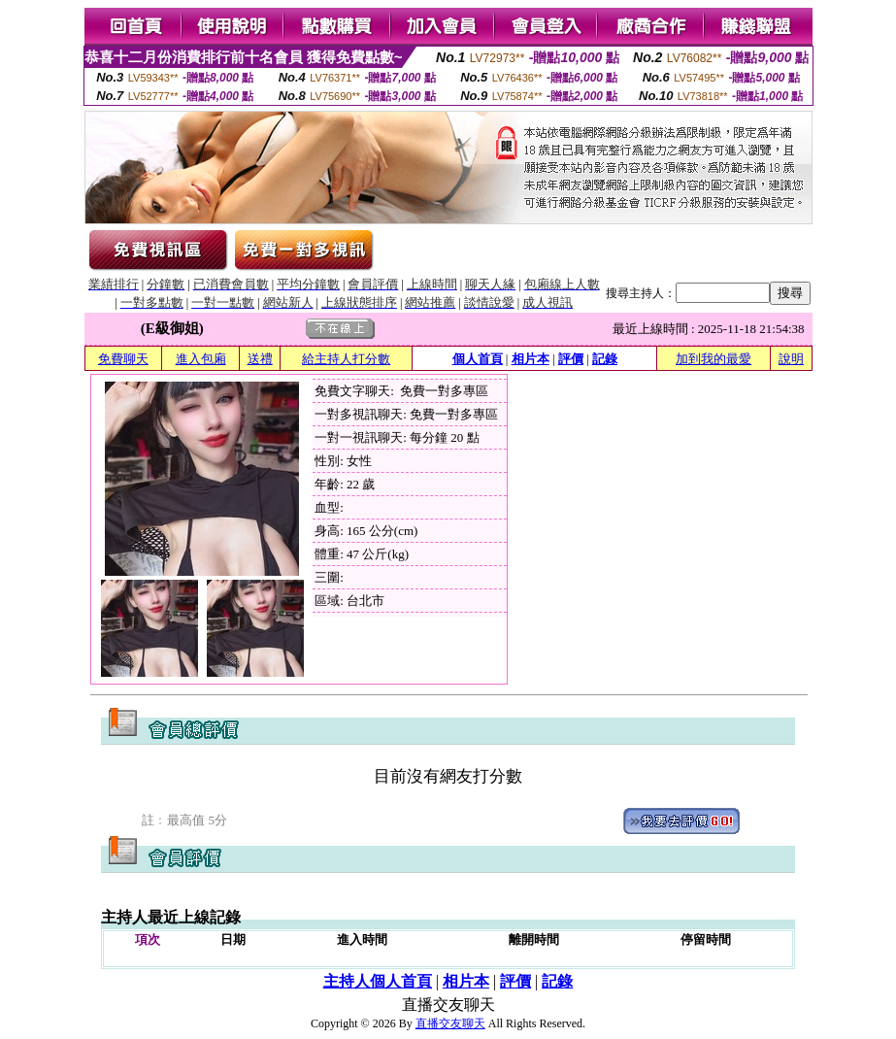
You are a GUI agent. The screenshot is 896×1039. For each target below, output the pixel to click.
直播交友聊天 (450, 1023)
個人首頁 (477, 359)
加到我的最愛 (713, 359)
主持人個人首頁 (377, 981)
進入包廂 (201, 359)
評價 (570, 359)
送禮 (260, 359)
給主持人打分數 (346, 359)
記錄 (604, 359)
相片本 (530, 359)
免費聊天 (123, 359)
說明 (791, 359)
